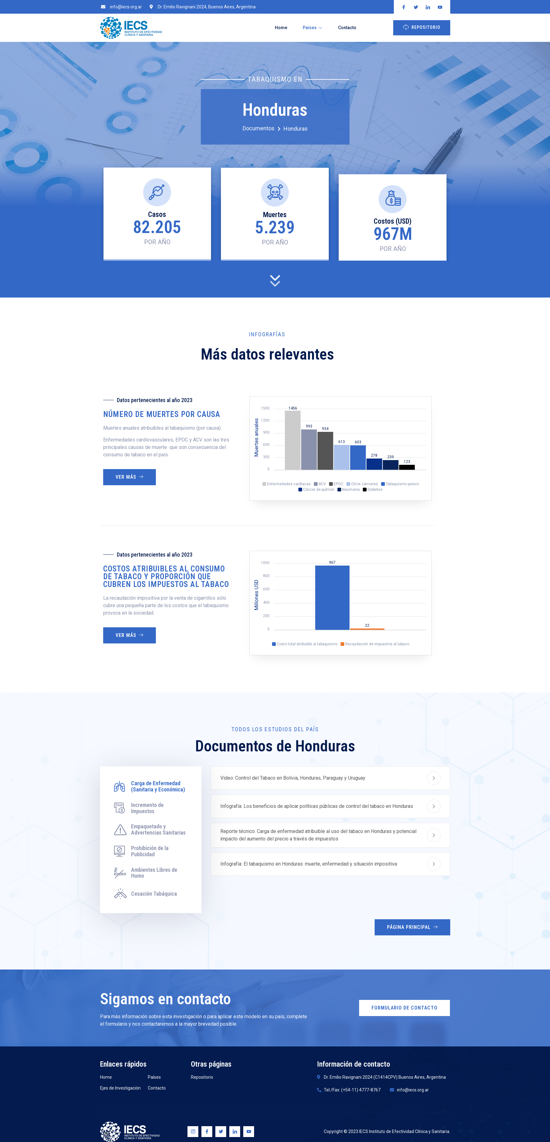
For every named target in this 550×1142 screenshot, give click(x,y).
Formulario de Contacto (405, 1008)
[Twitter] (220, 1131)
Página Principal (412, 927)
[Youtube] (248, 1131)
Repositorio (421, 27)
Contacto (347, 27)
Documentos (261, 128)
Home (281, 27)
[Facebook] (206, 1131)
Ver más (129, 477)
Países (313, 27)
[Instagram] (192, 1131)
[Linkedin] (234, 1131)
